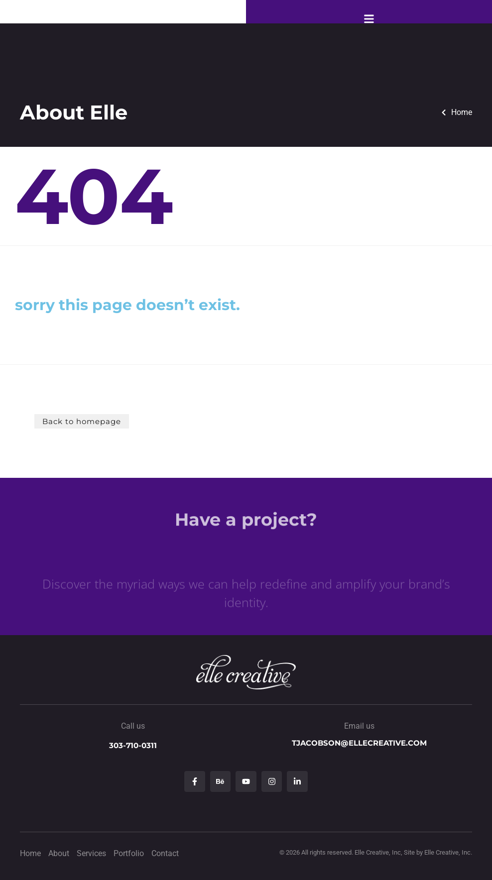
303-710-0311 (133, 745)
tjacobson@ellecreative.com (359, 743)
